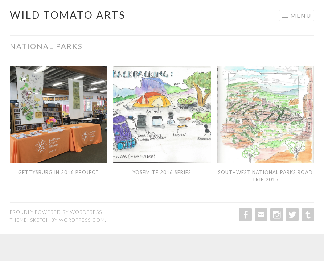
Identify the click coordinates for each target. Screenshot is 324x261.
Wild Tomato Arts (68, 15)
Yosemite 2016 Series (161, 172)
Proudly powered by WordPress (56, 212)
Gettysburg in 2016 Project (58, 172)
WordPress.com (82, 220)
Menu (300, 15)
